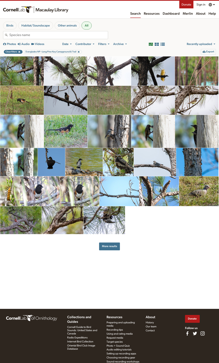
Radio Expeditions (77, 337)
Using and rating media (120, 333)
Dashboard (171, 13)
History (150, 322)
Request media (115, 337)
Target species (115, 342)
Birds (9, 25)
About (200, 13)
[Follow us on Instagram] (202, 333)
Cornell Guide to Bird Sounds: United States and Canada (82, 330)
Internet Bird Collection (80, 341)
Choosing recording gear (121, 357)
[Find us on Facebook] (187, 333)
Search (135, 13)
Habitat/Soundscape (35, 25)
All (86, 25)
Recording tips (115, 329)
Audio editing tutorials (119, 349)
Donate (186, 4)
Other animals (67, 25)
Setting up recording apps (121, 353)
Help (212, 13)
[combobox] (58, 35)
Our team (151, 326)
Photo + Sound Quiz (118, 346)
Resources (152, 13)
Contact (150, 330)
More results (109, 246)
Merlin (188, 13)
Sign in (200, 4)
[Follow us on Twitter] (195, 333)
